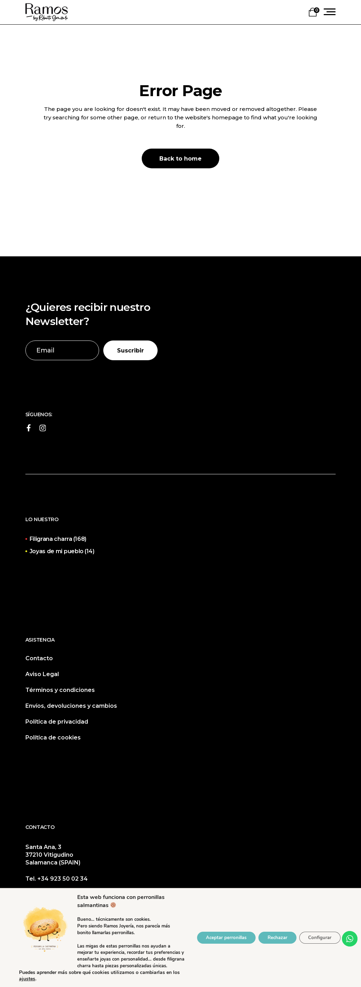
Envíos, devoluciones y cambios (71, 705)
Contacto (39, 658)
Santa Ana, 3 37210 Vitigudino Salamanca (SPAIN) (52, 855)
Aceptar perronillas (215, 934)
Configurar (318, 934)
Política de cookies (53, 737)
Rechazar (271, 934)
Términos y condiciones (60, 690)
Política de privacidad (56, 721)
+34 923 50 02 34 (62, 878)
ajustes (42, 979)
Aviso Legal (42, 674)
